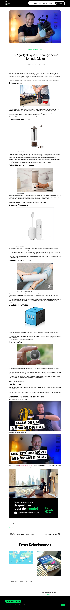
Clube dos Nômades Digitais (25, 465)
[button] (9, 527)
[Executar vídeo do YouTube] (35, 416)
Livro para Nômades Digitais (49, 592)
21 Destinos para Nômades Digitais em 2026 (21, 581)
